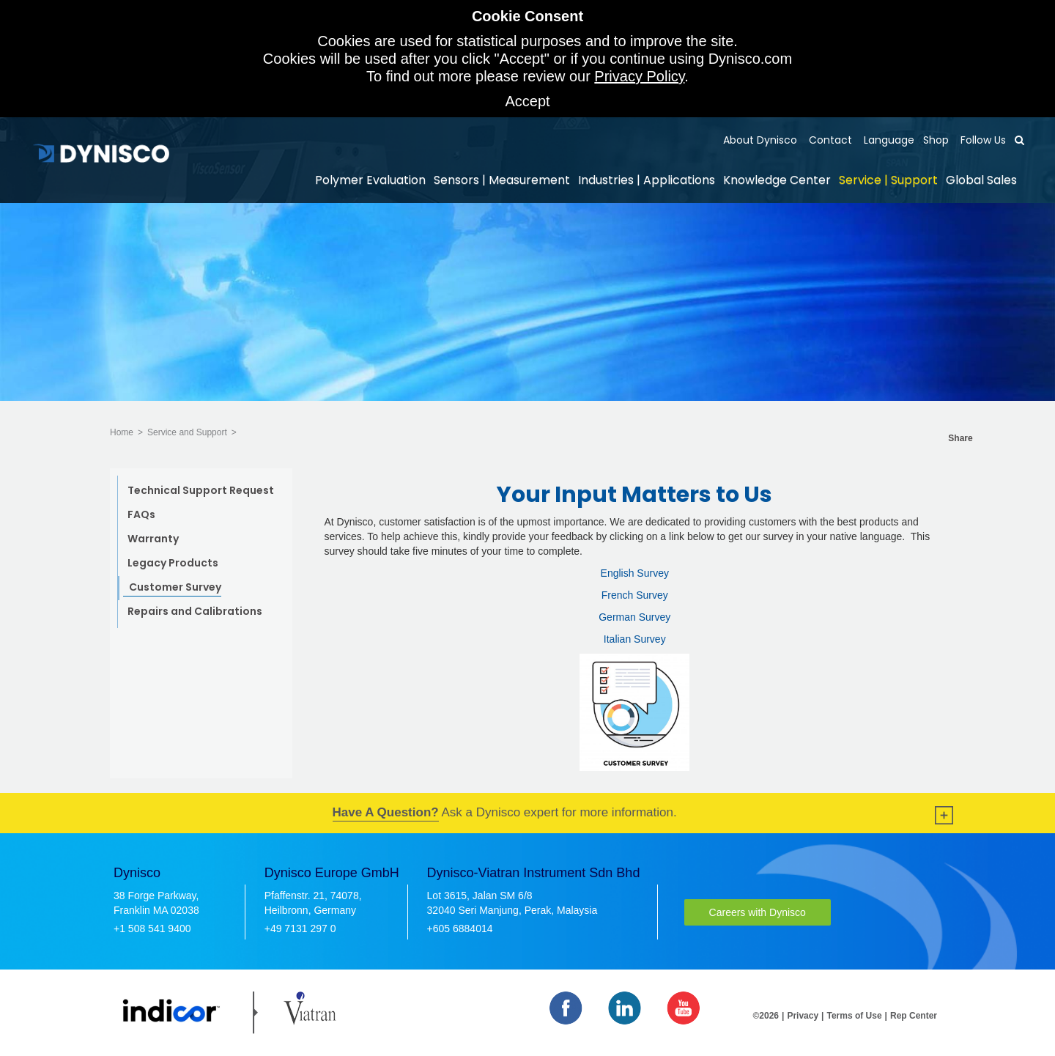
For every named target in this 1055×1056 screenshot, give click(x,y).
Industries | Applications (646, 179)
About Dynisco (760, 140)
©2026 (766, 1016)
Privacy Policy (639, 76)
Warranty (153, 538)
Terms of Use (853, 1016)
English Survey (635, 573)
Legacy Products (172, 562)
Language (887, 140)
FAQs (141, 514)
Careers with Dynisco (757, 912)
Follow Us (982, 140)
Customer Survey (175, 587)
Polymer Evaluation (370, 179)
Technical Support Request (200, 490)
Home (121, 432)
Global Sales (981, 179)
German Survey (634, 617)
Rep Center (913, 1016)
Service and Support (187, 432)
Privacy (802, 1016)
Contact (829, 140)
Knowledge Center (777, 179)
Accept (527, 101)
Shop (936, 140)
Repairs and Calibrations (194, 611)
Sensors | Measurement (502, 179)
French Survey (634, 595)
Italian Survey (635, 639)
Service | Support (888, 179)
